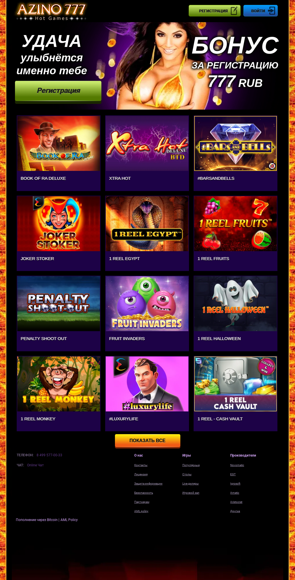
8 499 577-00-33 (49, 455)
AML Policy (69, 520)
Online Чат (35, 465)
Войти (258, 11)
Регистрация (213, 11)
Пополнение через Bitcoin (37, 520)
